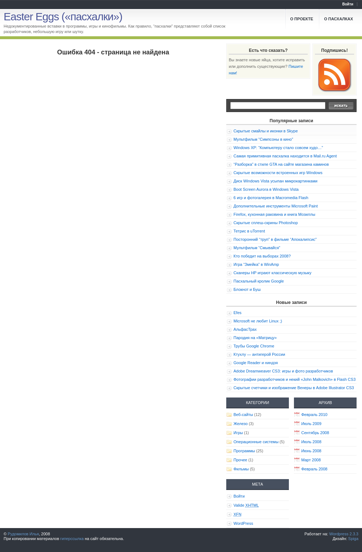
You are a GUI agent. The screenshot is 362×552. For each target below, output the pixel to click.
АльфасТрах (245, 329)
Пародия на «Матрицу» (255, 337)
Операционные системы (255, 442)
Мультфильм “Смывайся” (256, 248)
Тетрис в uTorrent (249, 231)
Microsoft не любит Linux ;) (257, 321)
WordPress (243, 523)
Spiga (353, 538)
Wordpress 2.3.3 (343, 534)
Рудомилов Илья (23, 534)
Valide (246, 505)
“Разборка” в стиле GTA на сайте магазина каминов (281, 164)
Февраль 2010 (314, 414)
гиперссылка (72, 538)
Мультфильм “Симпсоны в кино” (263, 139)
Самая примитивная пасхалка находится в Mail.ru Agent (285, 156)
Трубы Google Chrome (253, 346)
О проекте (301, 19)
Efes (237, 312)
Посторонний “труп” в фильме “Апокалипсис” (275, 239)
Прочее (240, 460)
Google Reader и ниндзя (255, 363)
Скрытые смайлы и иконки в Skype (265, 131)
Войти (347, 4)
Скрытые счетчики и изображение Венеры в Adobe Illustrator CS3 (293, 388)
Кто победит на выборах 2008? (262, 256)
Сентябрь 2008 (315, 433)
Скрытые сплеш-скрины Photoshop (265, 223)
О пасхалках (338, 19)
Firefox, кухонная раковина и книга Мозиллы (274, 214)
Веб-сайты (243, 414)
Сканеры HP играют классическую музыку (272, 273)
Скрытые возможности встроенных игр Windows (278, 172)
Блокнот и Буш (247, 289)
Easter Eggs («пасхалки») (63, 16)
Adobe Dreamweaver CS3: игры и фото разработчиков (283, 371)
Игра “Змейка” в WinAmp (256, 264)
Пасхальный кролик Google (258, 281)
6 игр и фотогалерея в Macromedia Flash (270, 197)
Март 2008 (311, 460)
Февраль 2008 (314, 469)
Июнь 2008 (311, 451)
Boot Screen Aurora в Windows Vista (266, 189)
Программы (244, 451)
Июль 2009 (311, 423)
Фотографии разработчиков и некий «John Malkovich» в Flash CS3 (294, 379)
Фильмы (241, 469)
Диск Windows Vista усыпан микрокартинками (275, 181)
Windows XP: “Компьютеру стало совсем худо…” (278, 147)
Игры (238, 433)
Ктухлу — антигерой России (259, 354)
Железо (240, 423)
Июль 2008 (311, 442)
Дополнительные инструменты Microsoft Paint (275, 206)
